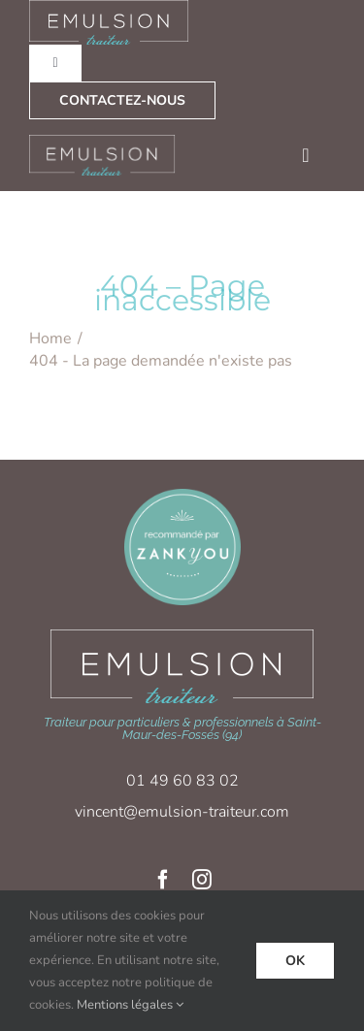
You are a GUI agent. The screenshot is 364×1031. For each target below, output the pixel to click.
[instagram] (202, 879)
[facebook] (163, 879)
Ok (295, 960)
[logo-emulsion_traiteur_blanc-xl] (182, 636)
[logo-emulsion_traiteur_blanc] (102, 141)
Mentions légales (125, 1005)
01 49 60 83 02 (182, 780)
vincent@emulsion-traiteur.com (182, 811)
